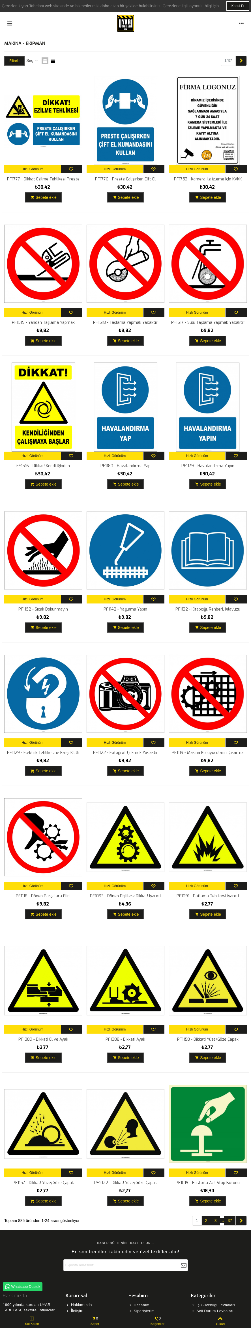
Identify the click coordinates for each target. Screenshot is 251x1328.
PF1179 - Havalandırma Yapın (207, 466)
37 (230, 1220)
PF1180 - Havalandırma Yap (125, 466)
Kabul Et (237, 6)
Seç (32, 60)
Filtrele (14, 61)
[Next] (241, 61)
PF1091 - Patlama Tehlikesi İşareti (208, 896)
